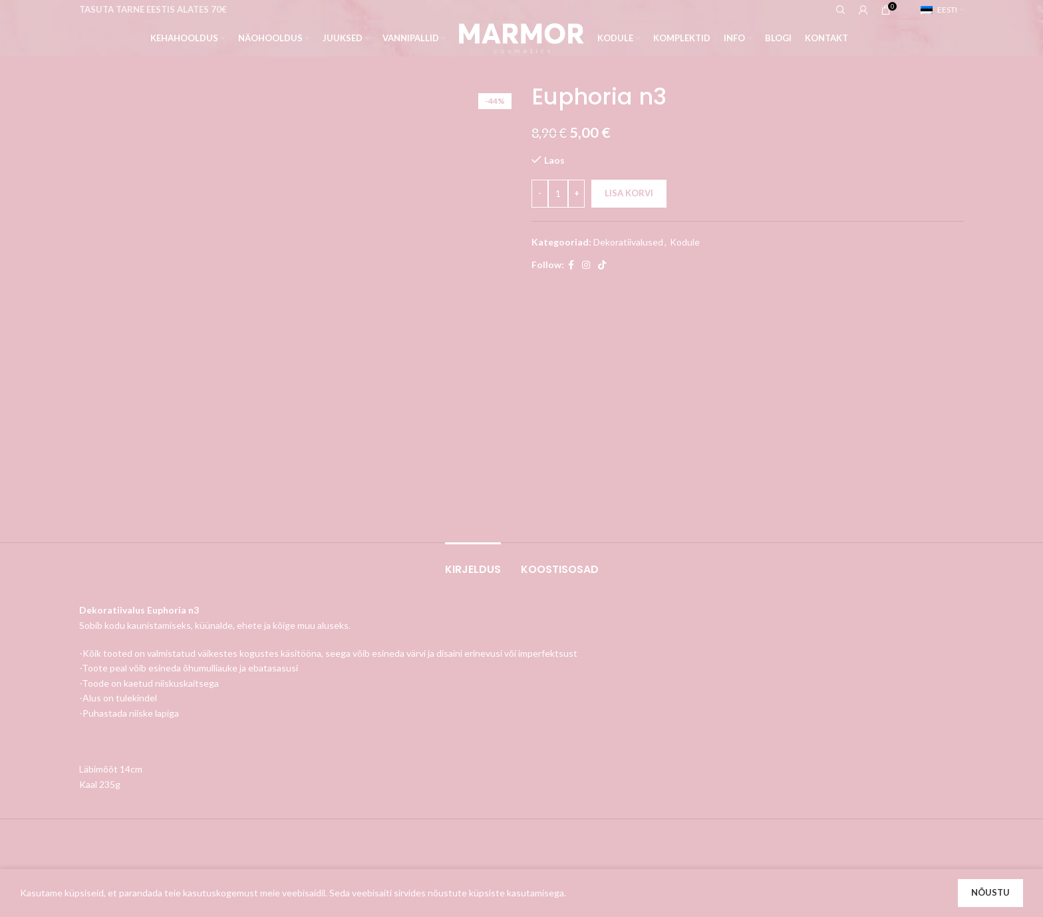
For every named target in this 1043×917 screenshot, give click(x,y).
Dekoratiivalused (628, 242)
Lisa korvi (629, 193)
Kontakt (397, 761)
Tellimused (554, 715)
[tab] (473, 321)
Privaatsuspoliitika (418, 738)
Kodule (685, 242)
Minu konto (555, 692)
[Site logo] (521, 37)
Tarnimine (400, 692)
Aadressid (552, 738)
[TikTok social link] (602, 265)
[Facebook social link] (571, 265)
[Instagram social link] (586, 265)
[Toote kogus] (558, 194)
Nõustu (990, 892)
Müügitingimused (416, 715)
